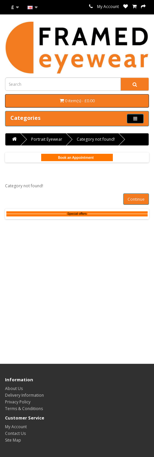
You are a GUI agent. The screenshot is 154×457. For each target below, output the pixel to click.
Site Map (13, 440)
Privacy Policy (17, 402)
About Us (14, 388)
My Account (108, 6)
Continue (136, 199)
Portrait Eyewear (46, 139)
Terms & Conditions (24, 408)
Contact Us (15, 433)
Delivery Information (24, 395)
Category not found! (96, 139)
